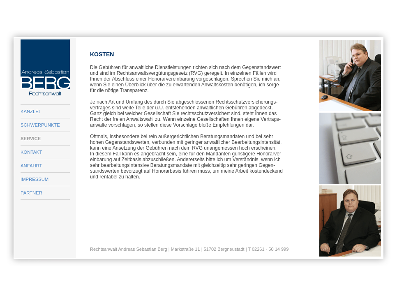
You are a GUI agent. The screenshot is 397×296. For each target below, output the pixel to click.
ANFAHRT (31, 165)
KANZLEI (30, 111)
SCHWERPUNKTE (40, 125)
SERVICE (31, 138)
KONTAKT (31, 152)
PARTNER (31, 192)
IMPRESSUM (34, 179)
